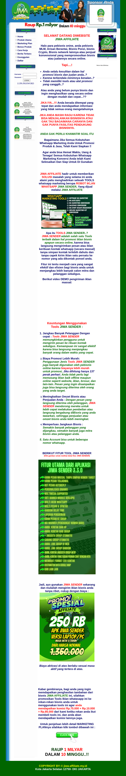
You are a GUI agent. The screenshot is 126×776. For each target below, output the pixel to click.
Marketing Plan (24, 43)
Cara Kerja (22, 50)
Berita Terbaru (24, 54)
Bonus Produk (24, 47)
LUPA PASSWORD (25, 83)
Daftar (20, 61)
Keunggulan (23, 57)
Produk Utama (24, 40)
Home (20, 36)
